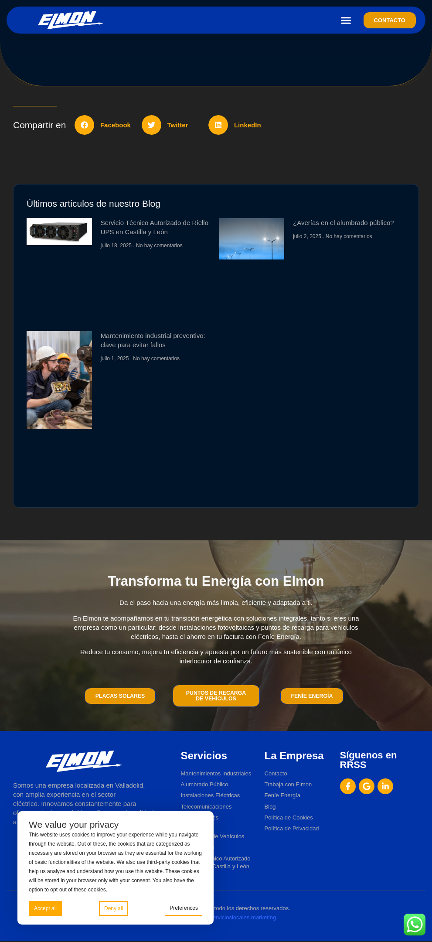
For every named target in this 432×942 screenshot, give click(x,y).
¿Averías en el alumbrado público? (343, 222)
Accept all (45, 908)
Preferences (184, 907)
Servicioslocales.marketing (242, 918)
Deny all (113, 908)
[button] (346, 20)
